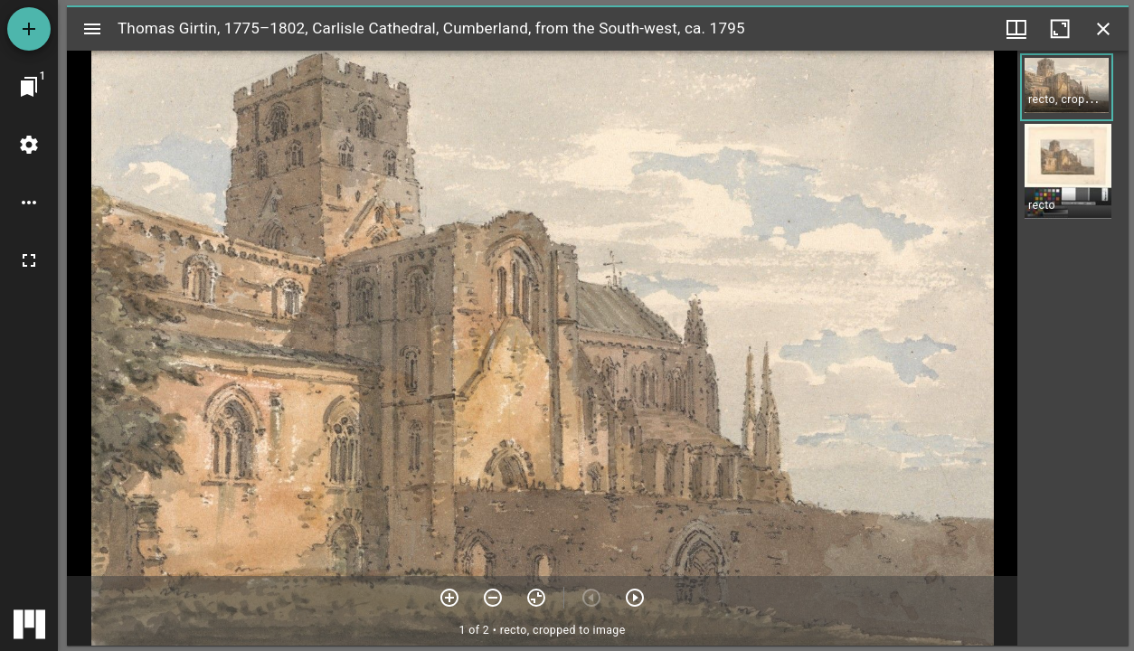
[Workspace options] (29, 202)
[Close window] (1103, 29)
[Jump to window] (29, 86)
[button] (1067, 87)
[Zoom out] (493, 597)
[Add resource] (29, 29)
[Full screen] (29, 260)
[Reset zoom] (536, 597)
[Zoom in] (449, 597)
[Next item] (635, 597)
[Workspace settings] (29, 144)
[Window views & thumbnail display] (1016, 29)
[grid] (1073, 348)
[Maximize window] (1060, 29)
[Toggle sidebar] (92, 29)
